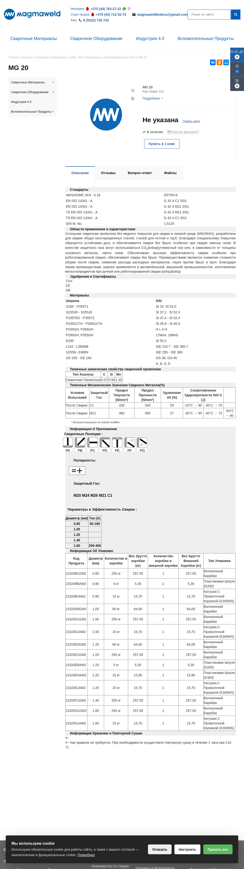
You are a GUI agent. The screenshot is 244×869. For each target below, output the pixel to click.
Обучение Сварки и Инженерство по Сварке (110, 863)
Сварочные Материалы (33, 38)
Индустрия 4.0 (150, 38)
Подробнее (152, 98)
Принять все (217, 849)
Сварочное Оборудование (96, 38)
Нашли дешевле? (183, 132)
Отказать (158, 849)
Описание (80, 173)
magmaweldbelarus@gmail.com (162, 14)
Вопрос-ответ (140, 173)
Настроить (186, 849)
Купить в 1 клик (162, 144)
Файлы (170, 173)
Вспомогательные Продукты (206, 38)
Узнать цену (191, 121)
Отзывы (108, 173)
